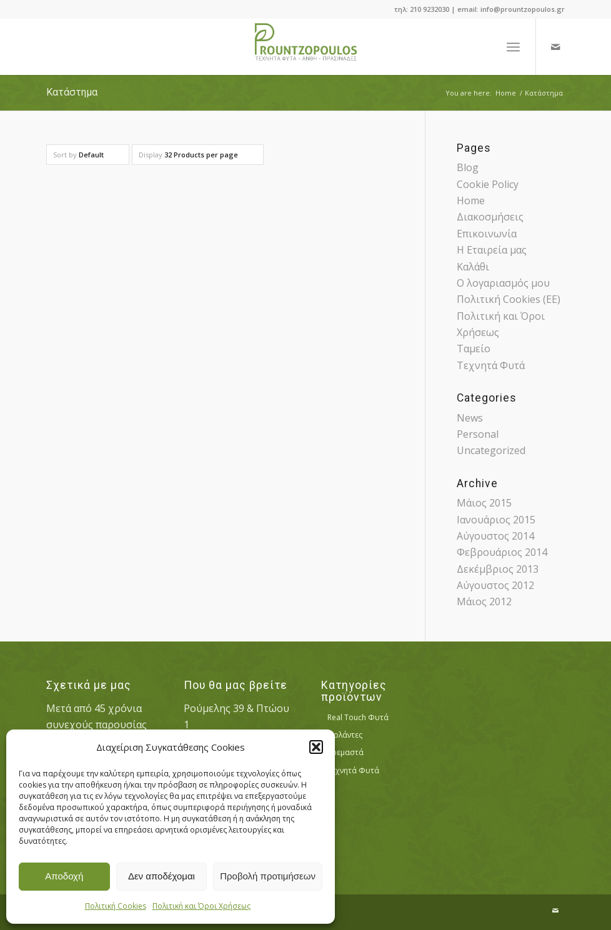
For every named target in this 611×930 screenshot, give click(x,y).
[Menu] (513, 47)
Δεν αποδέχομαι (161, 876)
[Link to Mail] (555, 46)
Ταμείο (473, 348)
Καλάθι (473, 267)
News (470, 418)
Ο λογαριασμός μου (503, 283)
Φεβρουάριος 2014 (502, 552)
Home (471, 200)
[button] (316, 747)
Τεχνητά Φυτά (491, 365)
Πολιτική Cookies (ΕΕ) (508, 299)
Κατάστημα (71, 92)
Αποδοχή (64, 876)
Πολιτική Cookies (115, 906)
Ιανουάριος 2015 (496, 520)
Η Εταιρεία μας (492, 250)
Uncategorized (491, 450)
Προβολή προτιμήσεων (267, 876)
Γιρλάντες (344, 735)
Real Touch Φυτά (358, 717)
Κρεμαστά (345, 752)
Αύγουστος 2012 (495, 585)
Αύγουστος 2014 (495, 536)
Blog (468, 167)
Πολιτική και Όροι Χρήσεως (201, 906)
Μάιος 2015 (484, 503)
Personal (478, 434)
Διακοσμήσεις (490, 217)
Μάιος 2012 (484, 601)
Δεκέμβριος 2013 (498, 569)
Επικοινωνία (487, 233)
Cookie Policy (488, 184)
